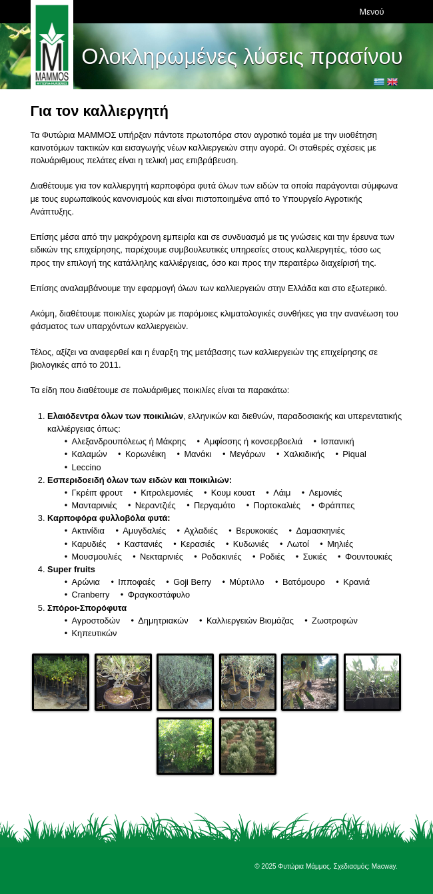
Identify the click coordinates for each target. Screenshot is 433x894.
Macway (384, 866)
